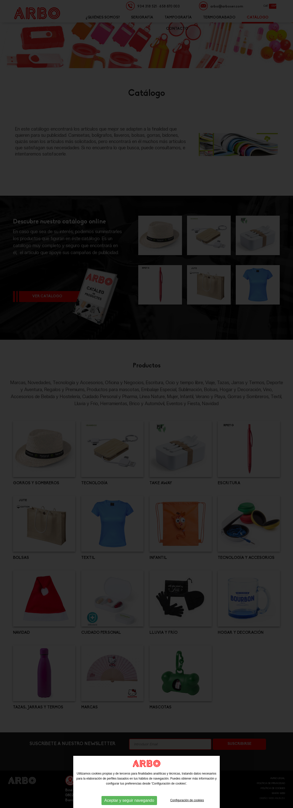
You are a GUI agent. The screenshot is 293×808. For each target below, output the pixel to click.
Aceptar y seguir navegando (129, 800)
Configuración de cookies (187, 800)
